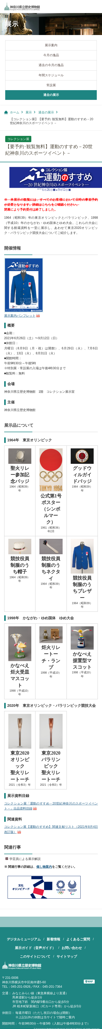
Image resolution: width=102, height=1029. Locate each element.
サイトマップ (67, 956)
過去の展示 (51, 95)
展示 (29, 112)
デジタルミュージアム (24, 939)
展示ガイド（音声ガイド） (35, 948)
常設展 (51, 85)
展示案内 (51, 45)
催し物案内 (44, 867)
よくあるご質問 (78, 939)
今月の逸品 (51, 55)
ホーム (14, 112)
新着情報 (53, 939)
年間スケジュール (51, 75)
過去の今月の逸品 (51, 65)
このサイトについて (35, 956)
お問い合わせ (72, 948)
